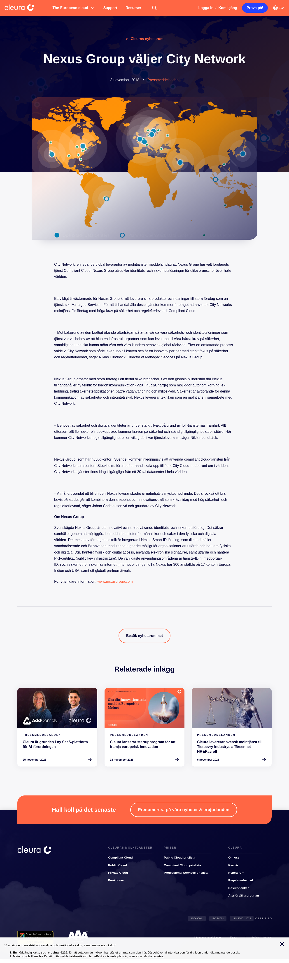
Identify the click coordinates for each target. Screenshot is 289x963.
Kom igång (227, 8)
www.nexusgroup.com (115, 581)
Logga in (206, 8)
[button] (73, 8)
